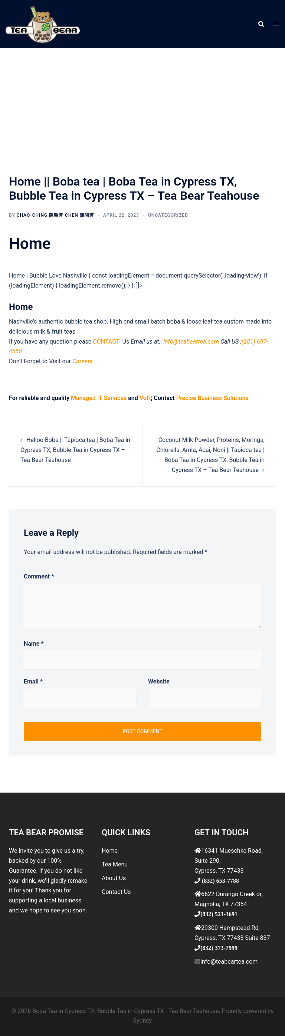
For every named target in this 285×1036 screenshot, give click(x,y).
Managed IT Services (99, 397)
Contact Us (116, 891)
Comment (39, 576)
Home (110, 850)
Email (33, 681)
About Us (114, 878)
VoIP (145, 397)
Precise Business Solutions (212, 397)
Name (34, 643)
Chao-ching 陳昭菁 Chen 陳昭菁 (55, 215)
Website (159, 681)
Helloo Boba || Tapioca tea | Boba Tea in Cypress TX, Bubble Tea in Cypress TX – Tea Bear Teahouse (75, 449)
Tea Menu (115, 864)
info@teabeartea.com (190, 341)
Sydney (142, 1020)
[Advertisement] (142, 104)
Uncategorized (168, 215)
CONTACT (107, 341)
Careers (82, 361)
